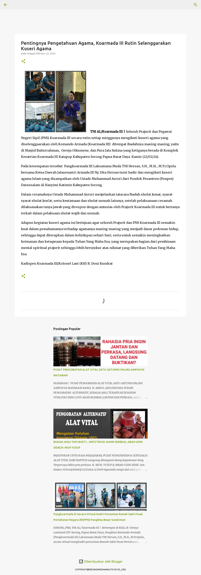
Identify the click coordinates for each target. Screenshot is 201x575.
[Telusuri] (16, 4)
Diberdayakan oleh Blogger (100, 561)
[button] (23, 61)
